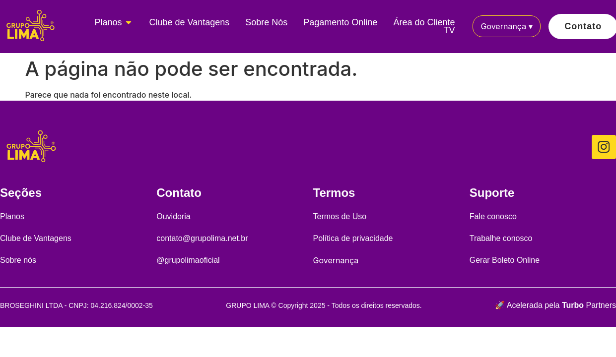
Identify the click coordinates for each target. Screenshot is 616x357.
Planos (12, 216)
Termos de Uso (340, 216)
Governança (506, 26)
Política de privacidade (353, 238)
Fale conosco (493, 216)
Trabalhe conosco (501, 238)
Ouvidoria (173, 216)
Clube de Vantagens (35, 238)
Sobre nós (18, 260)
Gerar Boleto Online (505, 260)
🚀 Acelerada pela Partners (555, 305)
